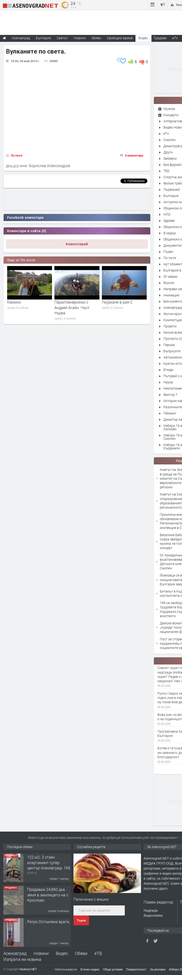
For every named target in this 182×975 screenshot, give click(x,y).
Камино (14, 302)
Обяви (81, 953)
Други (168, 152)
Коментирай (77, 244)
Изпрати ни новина (22, 959)
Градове (160, 38)
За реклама (158, 969)
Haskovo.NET (28, 969)
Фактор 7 (170, 394)
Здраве (169, 220)
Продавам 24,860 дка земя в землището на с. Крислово (48, 895)
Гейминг (169, 413)
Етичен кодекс (90, 969)
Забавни (170, 158)
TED (166, 171)
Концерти (170, 115)
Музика (169, 108)
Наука (168, 382)
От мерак (170, 276)
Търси (81, 920)
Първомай (171, 189)
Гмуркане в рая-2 (117, 302)
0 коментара (134, 155)
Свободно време (120, 38)
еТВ (98, 953)
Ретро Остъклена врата (48, 921)
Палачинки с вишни (91, 899)
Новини (80, 38)
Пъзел (168, 251)
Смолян (169, 139)
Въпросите (171, 351)
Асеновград (172, 307)
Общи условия (113, 969)
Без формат (172, 164)
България (171, 195)
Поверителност (136, 969)
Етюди (168, 369)
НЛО (166, 214)
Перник (169, 345)
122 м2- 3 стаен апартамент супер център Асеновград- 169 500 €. (48, 865)
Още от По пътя (21, 260)
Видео (62, 953)
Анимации (171, 295)
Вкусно (168, 282)
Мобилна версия (66, 969)
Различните (172, 407)
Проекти (170, 326)
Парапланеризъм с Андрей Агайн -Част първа (71, 307)
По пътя (16, 155)
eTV (166, 133)
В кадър (169, 233)
